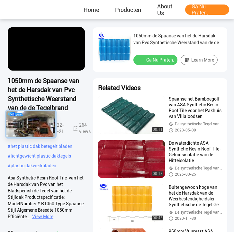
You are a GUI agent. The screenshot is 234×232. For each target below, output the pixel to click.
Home (91, 9)
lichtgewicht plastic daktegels (41, 156)
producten (128, 9)
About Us (164, 9)
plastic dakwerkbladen (33, 165)
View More (42, 216)
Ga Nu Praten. (200, 10)
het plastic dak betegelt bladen (41, 146)
